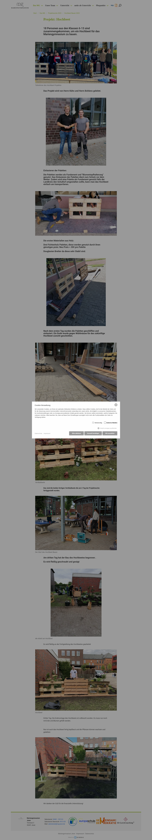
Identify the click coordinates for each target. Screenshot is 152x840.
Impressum (47, 433)
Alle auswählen (109, 433)
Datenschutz (38, 433)
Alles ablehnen (76, 433)
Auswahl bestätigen (93, 433)
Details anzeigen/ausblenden (108, 428)
